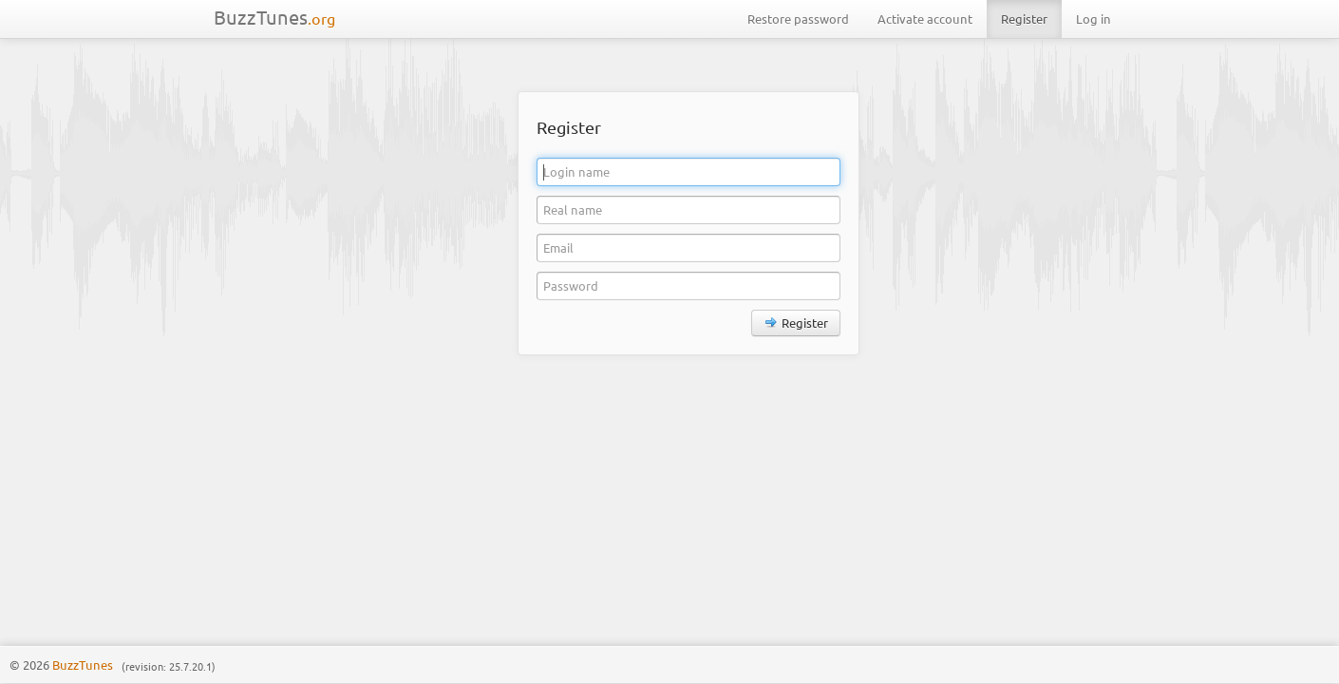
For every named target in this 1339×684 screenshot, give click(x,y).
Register (1024, 18)
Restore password (798, 18)
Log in (1093, 18)
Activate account (924, 18)
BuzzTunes (274, 16)
